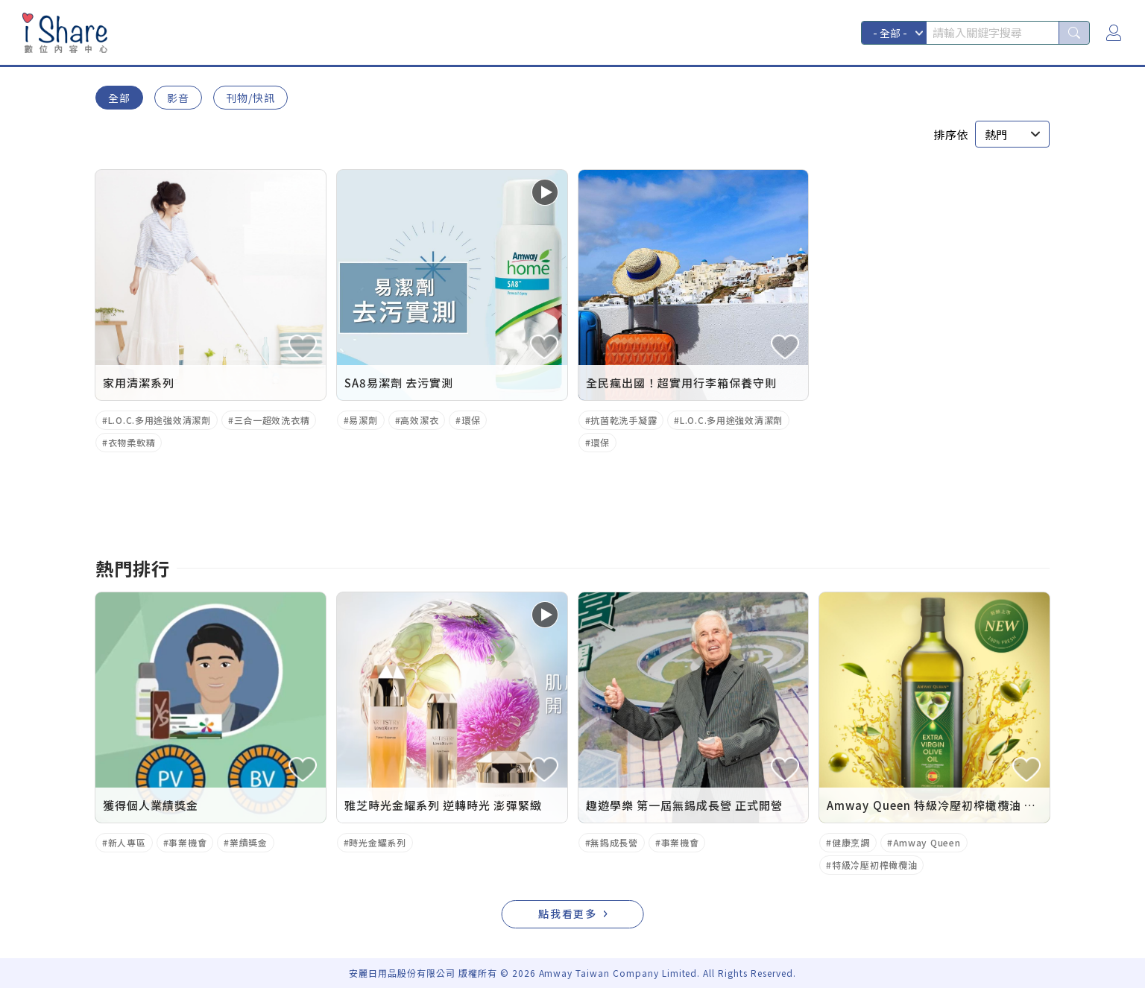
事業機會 (187, 842)
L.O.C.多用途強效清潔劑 (159, 420)
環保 (470, 420)
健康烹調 (851, 842)
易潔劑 (363, 420)
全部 (119, 97)
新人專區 (127, 842)
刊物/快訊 (250, 97)
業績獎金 (249, 842)
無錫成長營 (614, 842)
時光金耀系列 (377, 842)
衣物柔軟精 (132, 442)
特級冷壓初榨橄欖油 (874, 864)
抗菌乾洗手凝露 (623, 420)
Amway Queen (927, 842)
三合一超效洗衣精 (272, 420)
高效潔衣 (419, 420)
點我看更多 (568, 913)
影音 (178, 97)
